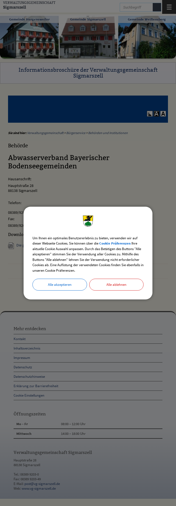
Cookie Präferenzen (115, 243)
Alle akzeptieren (60, 284)
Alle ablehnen (116, 284)
